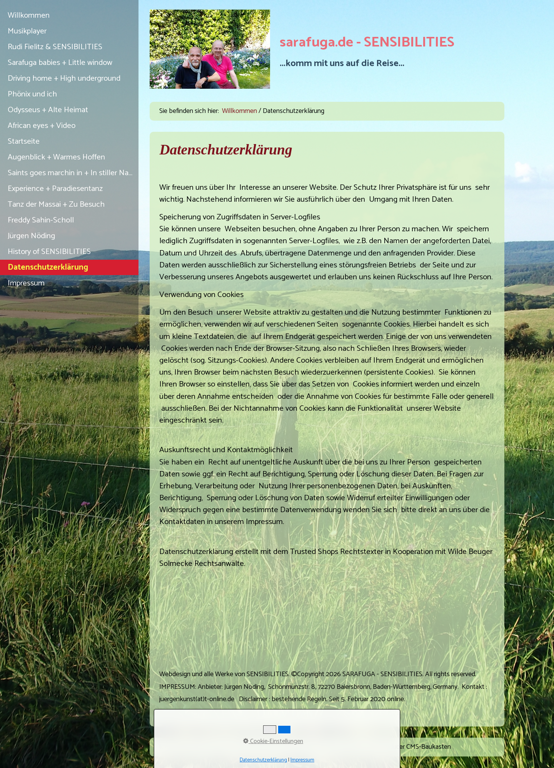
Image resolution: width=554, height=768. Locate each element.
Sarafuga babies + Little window (60, 62)
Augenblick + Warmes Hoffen (56, 157)
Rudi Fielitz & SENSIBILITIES (55, 46)
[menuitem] (69, 15)
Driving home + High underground (64, 78)
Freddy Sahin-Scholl (41, 220)
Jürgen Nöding (31, 235)
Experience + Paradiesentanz (55, 188)
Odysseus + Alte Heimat (48, 109)
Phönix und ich (32, 94)
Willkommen (29, 15)
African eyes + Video (41, 125)
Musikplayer (27, 31)
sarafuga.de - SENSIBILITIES (367, 42)
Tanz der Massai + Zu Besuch (56, 204)
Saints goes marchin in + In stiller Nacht (73, 172)
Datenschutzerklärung (48, 267)
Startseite (24, 141)
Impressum (26, 283)
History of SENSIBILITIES (49, 251)
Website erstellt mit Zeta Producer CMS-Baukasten (380, 747)
